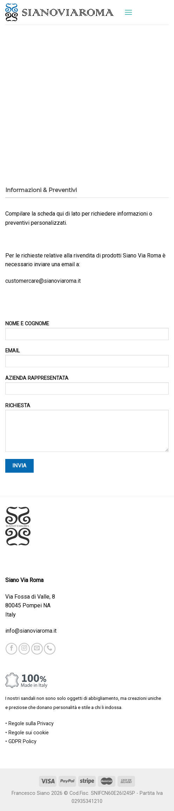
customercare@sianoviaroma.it (43, 280)
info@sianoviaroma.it (30, 630)
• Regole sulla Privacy (29, 724)
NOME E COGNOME (87, 333)
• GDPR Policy (20, 742)
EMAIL (87, 360)
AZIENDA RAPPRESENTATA (87, 387)
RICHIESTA (87, 430)
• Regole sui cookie (27, 733)
